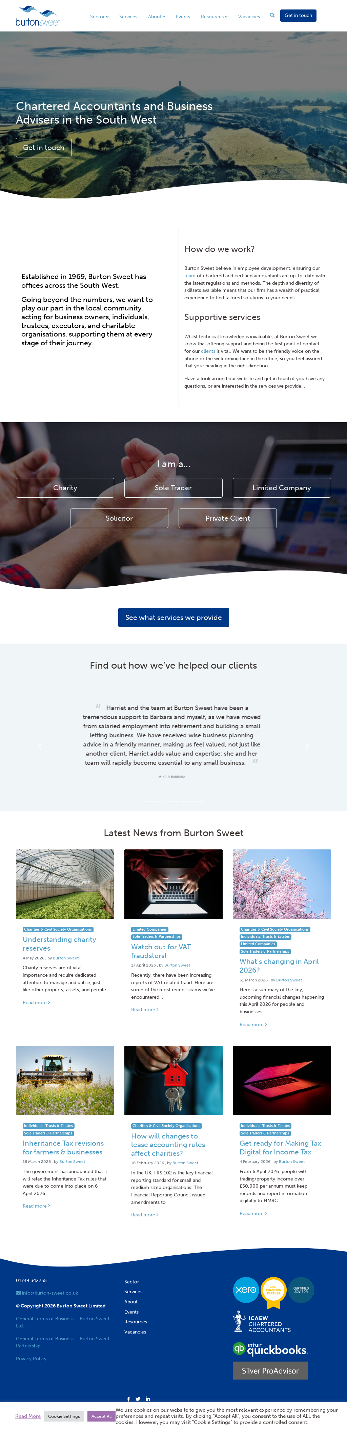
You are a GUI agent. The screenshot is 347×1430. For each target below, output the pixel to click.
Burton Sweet (66, 949)
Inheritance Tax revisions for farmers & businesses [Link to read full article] (63, 1138)
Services (128, 17)
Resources (212, 17)
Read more (36, 993)
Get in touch (298, 15)
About (154, 17)
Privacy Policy (31, 1349)
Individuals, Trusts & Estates (265, 927)
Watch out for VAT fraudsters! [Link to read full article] (161, 942)
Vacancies (249, 17)
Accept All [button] (101, 1416)
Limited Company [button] (281, 487)
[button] (39, 742)
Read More (28, 1416)
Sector (97, 17)
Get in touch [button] (43, 147)
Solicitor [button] (119, 518)
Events (183, 17)
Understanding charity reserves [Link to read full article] (59, 935)
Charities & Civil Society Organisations (58, 920)
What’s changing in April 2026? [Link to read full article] (279, 957)
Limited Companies (149, 920)
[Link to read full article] (65, 875)
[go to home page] (38, 15)
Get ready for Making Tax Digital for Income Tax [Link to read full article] (280, 1138)
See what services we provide (173, 617)
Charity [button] (65, 487)
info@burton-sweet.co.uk (47, 1284)
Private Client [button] (227, 518)
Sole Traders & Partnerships (156, 927)
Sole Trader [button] (173, 487)
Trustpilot (26, 1395)
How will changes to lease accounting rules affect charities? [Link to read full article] (168, 1136)
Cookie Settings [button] (64, 1416)
